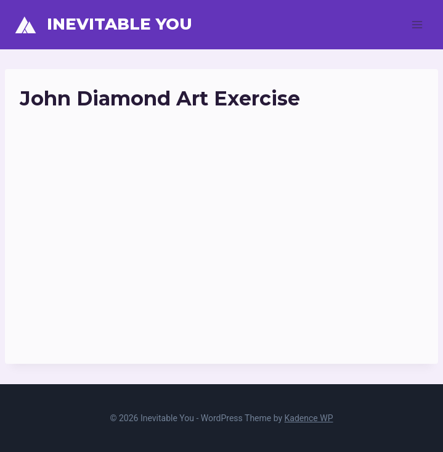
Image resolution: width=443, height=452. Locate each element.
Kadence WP (309, 418)
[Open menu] (416, 24)
